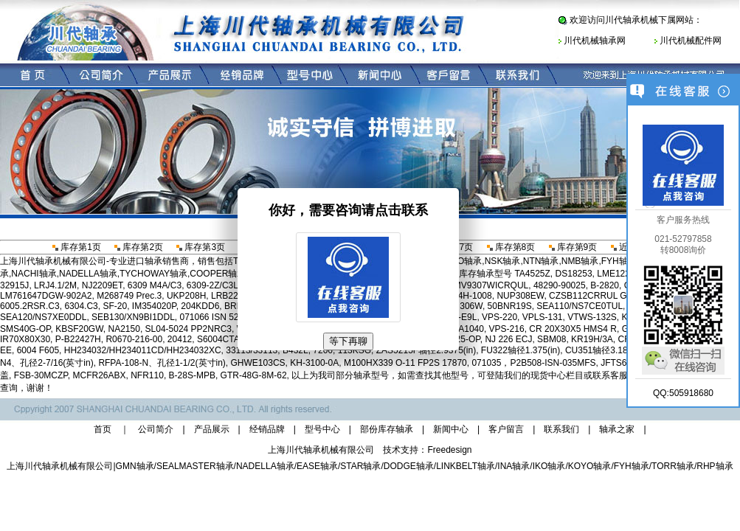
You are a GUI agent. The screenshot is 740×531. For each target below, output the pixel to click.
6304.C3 (80, 306)
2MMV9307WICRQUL (484, 285)
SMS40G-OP (25, 329)
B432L (295, 350)
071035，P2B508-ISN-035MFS (533, 363)
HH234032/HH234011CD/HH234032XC (142, 350)
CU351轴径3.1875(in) (607, 350)
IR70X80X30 (25, 339)
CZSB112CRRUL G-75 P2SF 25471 (620, 296)
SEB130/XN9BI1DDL (133, 317)
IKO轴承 (549, 466)
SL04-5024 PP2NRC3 (188, 329)
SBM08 (551, 339)
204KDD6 (200, 306)
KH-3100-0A (314, 363)
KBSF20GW (79, 329)
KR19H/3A (592, 339)
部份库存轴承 (386, 429)
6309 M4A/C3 (154, 285)
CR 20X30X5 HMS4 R (573, 329)
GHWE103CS (258, 363)
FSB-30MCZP (41, 375)
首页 (102, 429)
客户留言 (506, 429)
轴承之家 (616, 429)
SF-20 (115, 306)
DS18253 (574, 273)
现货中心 (548, 375)
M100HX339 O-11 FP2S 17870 (405, 363)
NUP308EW (520, 296)
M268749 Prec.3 (129, 296)
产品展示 (211, 429)
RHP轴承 (714, 466)
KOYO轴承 (590, 466)
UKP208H (186, 296)
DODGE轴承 (409, 466)
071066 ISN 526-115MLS (229, 317)
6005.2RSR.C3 (30, 306)
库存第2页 (137, 247)
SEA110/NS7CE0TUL (579, 306)
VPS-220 (499, 317)
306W (471, 306)
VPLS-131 (542, 317)
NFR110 (147, 375)
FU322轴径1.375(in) (520, 350)
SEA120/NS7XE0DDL (43, 317)
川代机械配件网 (691, 40)
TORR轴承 (672, 466)
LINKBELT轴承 (465, 466)
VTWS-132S (592, 317)
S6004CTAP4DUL (233, 339)
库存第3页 (199, 247)
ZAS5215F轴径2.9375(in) (426, 350)
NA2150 (124, 329)
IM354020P (154, 306)
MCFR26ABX (98, 375)
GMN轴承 (135, 466)
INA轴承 (513, 466)
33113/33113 (251, 350)
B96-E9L (460, 317)
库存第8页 (510, 247)
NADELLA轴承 (265, 466)
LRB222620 (234, 296)
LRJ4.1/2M (55, 285)
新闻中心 (450, 429)
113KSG (354, 350)
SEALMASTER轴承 (195, 466)
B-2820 (604, 285)
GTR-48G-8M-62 (254, 375)
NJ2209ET (102, 285)
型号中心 (322, 429)
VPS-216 (507, 329)
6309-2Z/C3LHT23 (223, 285)
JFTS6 (613, 363)
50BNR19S (510, 306)
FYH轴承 (631, 466)
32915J (14, 285)
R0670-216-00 (134, 339)
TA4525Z (532, 273)
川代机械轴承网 (595, 40)
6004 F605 (38, 350)
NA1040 (468, 329)
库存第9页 (572, 247)
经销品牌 (267, 429)
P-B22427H (78, 339)
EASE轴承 (317, 466)
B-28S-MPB (192, 375)
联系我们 (561, 429)
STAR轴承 (360, 466)
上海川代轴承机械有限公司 (60, 466)
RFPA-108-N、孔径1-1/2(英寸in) (161, 363)
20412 (179, 339)
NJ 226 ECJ (508, 339)
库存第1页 (75, 247)
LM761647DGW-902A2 (46, 296)
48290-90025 (559, 285)
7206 (323, 350)
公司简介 (155, 429)
